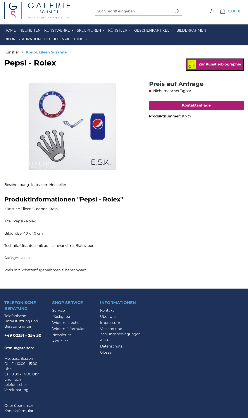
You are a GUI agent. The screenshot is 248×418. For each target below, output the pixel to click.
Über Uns (108, 317)
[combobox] (133, 11)
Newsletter (61, 335)
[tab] (16, 185)
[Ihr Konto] (212, 11)
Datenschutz (111, 346)
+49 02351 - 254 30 (22, 335)
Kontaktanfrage (196, 105)
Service (58, 310)
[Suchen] (177, 11)
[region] (72, 126)
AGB (104, 340)
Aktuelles (60, 341)
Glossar (106, 352)
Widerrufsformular (68, 329)
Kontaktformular (18, 411)
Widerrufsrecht (65, 323)
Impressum (110, 323)
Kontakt (107, 310)
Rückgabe (61, 317)
